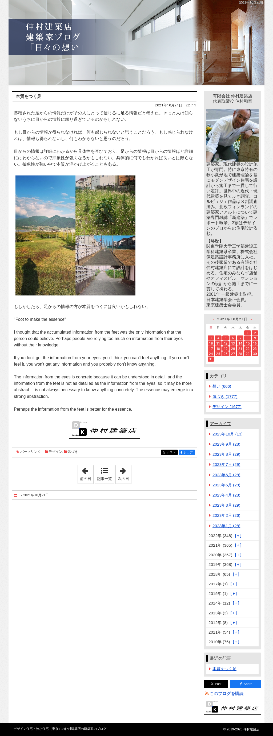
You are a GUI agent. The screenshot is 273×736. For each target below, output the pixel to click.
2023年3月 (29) (226, 505)
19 (225, 348)
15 (248, 343)
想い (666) (221, 386)
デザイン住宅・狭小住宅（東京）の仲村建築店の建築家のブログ (136, 42)
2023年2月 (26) (226, 515)
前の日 (86, 473)
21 (240, 348)
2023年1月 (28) (226, 525)
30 (255, 353)
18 (218, 348)
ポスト (172, 452)
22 (248, 348)
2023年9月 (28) (226, 444)
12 (225, 343)
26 (225, 353)
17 (211, 348)
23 (255, 348)
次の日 (124, 473)
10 (211, 343)
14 (240, 343)
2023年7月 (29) (226, 464)
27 (233, 353)
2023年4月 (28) (226, 495)
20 (233, 348)
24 (211, 353)
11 (218, 343)
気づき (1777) (225, 396)
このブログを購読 (227, 693)
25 (218, 353)
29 (248, 353)
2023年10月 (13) (227, 434)
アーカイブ (220, 423)
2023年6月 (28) (226, 475)
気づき (72, 452)
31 (211, 359)
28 (240, 353)
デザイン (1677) (227, 406)
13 (233, 343)
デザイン (55, 452)
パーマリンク (30, 452)
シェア (189, 452)
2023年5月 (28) (226, 485)
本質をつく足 (28, 96)
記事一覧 (104, 479)
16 (255, 343)
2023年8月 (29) (226, 454)
